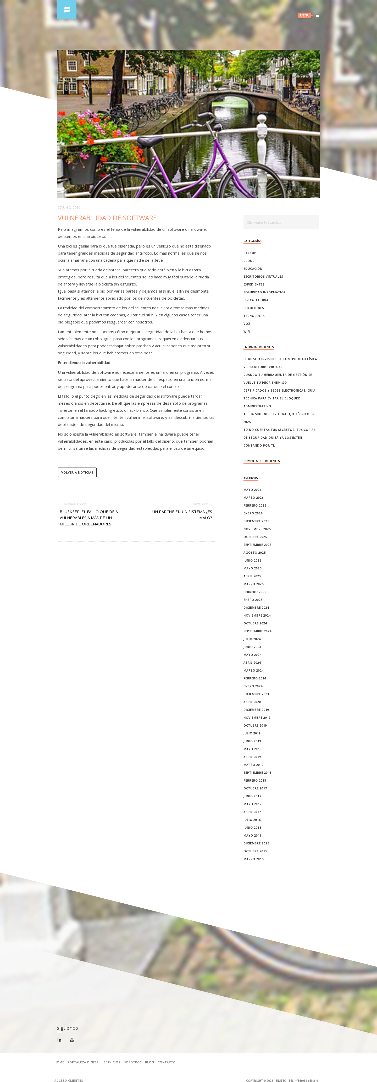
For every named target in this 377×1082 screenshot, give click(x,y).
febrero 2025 (254, 592)
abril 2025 (252, 576)
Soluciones (253, 308)
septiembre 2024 (257, 631)
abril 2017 (252, 812)
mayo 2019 (252, 749)
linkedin (60, 1041)
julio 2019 (252, 733)
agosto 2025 (254, 552)
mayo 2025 (252, 568)
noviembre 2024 (257, 615)
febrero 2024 (254, 678)
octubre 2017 (255, 788)
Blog (149, 1062)
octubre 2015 (255, 851)
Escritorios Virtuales (263, 276)
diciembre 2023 (256, 694)
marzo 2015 (253, 859)
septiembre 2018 (257, 773)
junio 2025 (252, 560)
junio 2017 (252, 796)
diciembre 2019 (256, 710)
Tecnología (254, 316)
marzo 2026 (253, 497)
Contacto (167, 1062)
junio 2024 (252, 647)
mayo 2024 (252, 655)
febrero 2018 (254, 780)
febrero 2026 (254, 505)
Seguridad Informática (264, 292)
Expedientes (253, 284)
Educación (252, 269)
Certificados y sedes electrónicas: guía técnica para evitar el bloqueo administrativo (279, 398)
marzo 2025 (253, 584)
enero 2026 (253, 513)
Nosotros (133, 1062)
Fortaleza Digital (84, 1062)
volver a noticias (77, 472)
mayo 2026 (252, 490)
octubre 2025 (255, 537)
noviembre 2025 (257, 529)
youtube (73, 1041)
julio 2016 (252, 820)
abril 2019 (252, 757)
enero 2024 (253, 686)
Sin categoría (255, 300)
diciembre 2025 (256, 521)
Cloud (249, 261)
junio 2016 (252, 828)
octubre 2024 (255, 623)
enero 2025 (253, 600)
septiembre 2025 (257, 545)
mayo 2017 (252, 804)
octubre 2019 (255, 725)
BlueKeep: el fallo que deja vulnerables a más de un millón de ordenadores (89, 517)
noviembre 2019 (257, 717)
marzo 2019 (253, 765)
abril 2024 (252, 662)
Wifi (246, 331)
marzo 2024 (253, 670)
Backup (249, 253)
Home (59, 1062)
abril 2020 (252, 702)
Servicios (112, 1062)
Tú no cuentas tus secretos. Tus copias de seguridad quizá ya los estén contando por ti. (279, 437)
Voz (246, 324)
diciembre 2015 (256, 843)
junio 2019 (252, 741)
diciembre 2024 (256, 607)
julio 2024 (252, 639)
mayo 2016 (252, 835)
